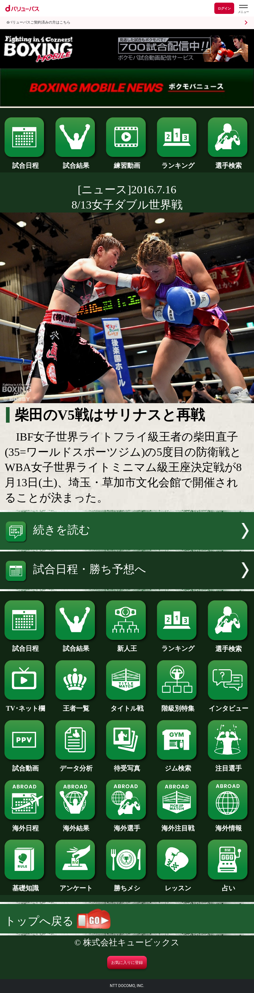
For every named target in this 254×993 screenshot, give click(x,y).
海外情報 (229, 825)
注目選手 (229, 765)
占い (229, 885)
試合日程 (25, 162)
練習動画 (127, 162)
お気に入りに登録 (127, 962)
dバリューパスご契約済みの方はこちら (38, 22)
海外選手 (127, 825)
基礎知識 (25, 885)
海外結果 (76, 825)
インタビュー (229, 705)
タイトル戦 (127, 705)
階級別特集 (178, 705)
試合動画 (25, 765)
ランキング (178, 162)
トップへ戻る (57, 921)
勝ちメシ (127, 885)
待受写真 (127, 765)
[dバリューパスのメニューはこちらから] (243, 9)
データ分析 (76, 765)
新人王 (127, 645)
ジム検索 (178, 765)
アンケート (76, 885)
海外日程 (25, 825)
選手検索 (229, 162)
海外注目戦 (178, 825)
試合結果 (76, 162)
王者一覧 (76, 705)
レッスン (178, 885)
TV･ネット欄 (25, 705)
